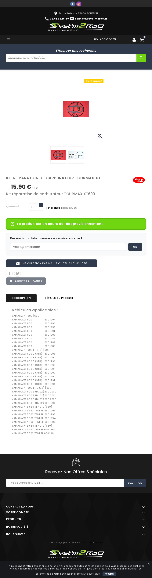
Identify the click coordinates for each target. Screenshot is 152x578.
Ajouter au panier (26, 282)
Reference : (54, 208)
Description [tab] (21, 300)
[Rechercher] (71, 58)
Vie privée (86, 544)
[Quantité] (33, 207)
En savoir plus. (92, 574)
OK (135, 247)
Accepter (109, 574)
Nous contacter (105, 39)
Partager (9, 274)
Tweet (17, 274)
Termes (99, 544)
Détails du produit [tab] (59, 300)
